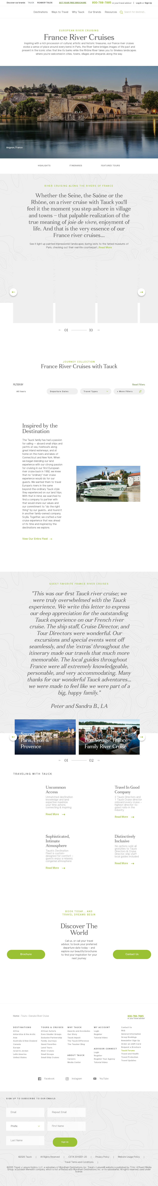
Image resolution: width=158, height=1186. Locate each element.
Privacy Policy (102, 1157)
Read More (55, 814)
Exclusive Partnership (51, 1038)
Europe (16, 1048)
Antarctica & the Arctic (24, 1034)
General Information (131, 1034)
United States (20, 1058)
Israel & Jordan (20, 1051)
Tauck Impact (73, 1038)
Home (16, 1016)
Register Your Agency (104, 1059)
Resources (111, 12)
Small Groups (47, 1054)
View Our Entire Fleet (37, 539)
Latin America (19, 1054)
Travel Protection (129, 1057)
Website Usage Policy (129, 1157)
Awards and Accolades (78, 1031)
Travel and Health (130, 1054)
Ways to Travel (60, 12)
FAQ (123, 1031)
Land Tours (46, 1048)
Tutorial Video (101, 1038)
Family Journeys (49, 1041)
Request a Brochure (131, 1047)
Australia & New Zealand (25, 1041)
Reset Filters (138, 385)
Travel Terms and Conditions (78, 1162)
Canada (17, 1044)
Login (96, 1031)
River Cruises (47, 1051)
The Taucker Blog (76, 1044)
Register (98, 1034)
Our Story (72, 1034)
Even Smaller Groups (51, 1034)
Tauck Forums (128, 1051)
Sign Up (148, 3)
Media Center (74, 1062)
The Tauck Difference (78, 1041)
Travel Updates (128, 1061)
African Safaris (48, 1031)
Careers (71, 1059)
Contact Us (126, 1028)
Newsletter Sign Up (130, 1041)
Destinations (41, 12)
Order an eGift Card (131, 1044)
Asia (15, 1038)
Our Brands (94, 12)
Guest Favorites (48, 1044)
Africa (16, 1031)
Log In (139, 3)
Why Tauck (78, 12)
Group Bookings (129, 1037)
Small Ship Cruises (50, 1058)
